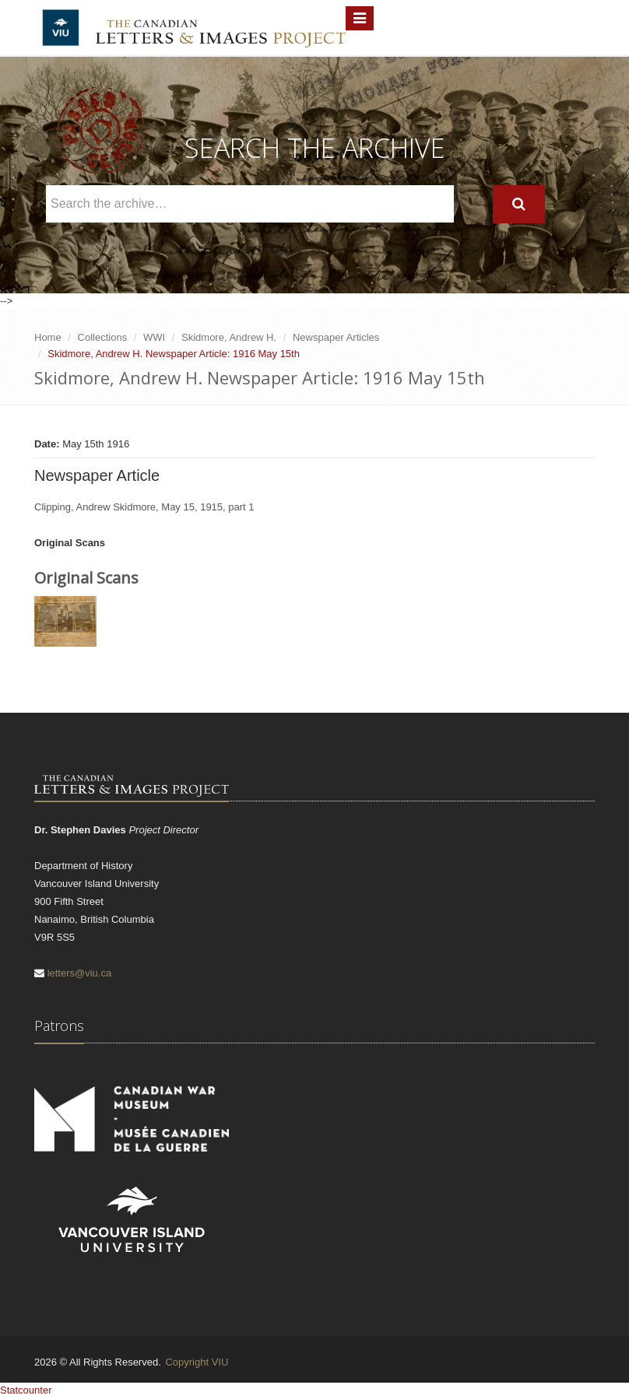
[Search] (519, 204)
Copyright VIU (196, 1362)
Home (47, 337)
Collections (103, 337)
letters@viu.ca (79, 973)
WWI (154, 337)
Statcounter (26, 1390)
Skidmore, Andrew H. (228, 337)
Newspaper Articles (336, 337)
